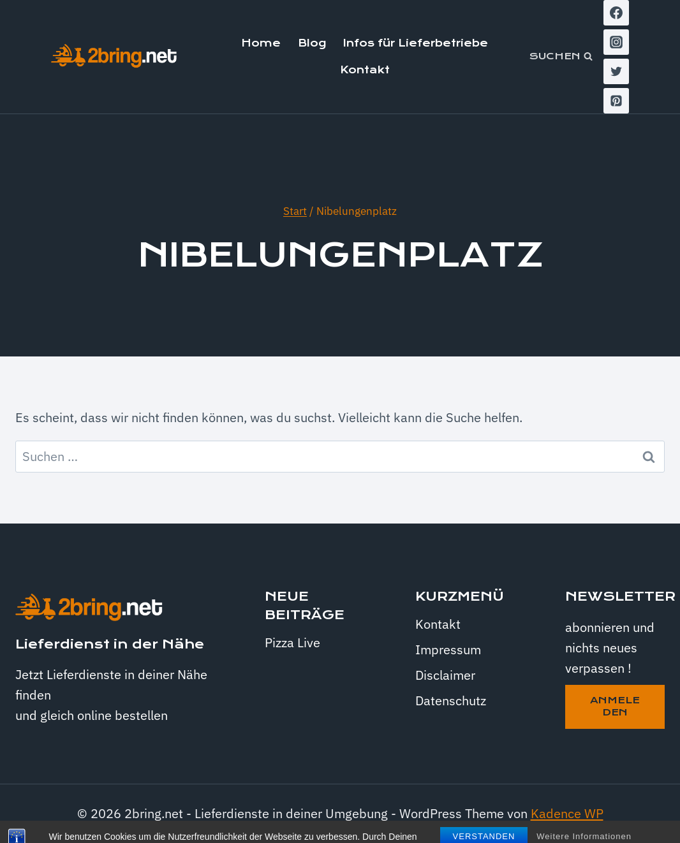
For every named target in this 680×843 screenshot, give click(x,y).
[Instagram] (616, 42)
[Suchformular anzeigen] (561, 57)
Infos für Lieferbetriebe (415, 43)
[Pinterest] (616, 101)
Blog (312, 43)
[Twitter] (616, 71)
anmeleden (615, 706)
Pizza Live (292, 642)
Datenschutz (450, 700)
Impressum (448, 649)
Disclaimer (445, 675)
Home (261, 43)
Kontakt (365, 70)
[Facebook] (616, 13)
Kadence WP (567, 813)
